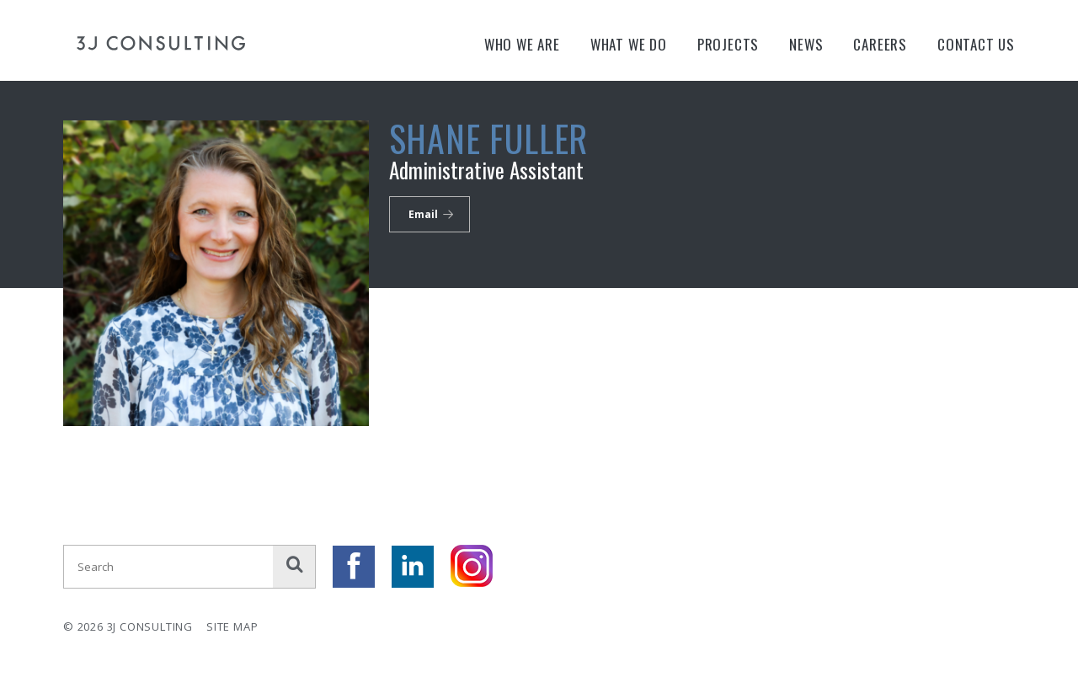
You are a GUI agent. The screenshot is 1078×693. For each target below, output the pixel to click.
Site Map (232, 626)
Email (423, 214)
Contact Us (976, 44)
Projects (728, 44)
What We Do (628, 44)
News (806, 44)
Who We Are (522, 44)
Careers (880, 44)
